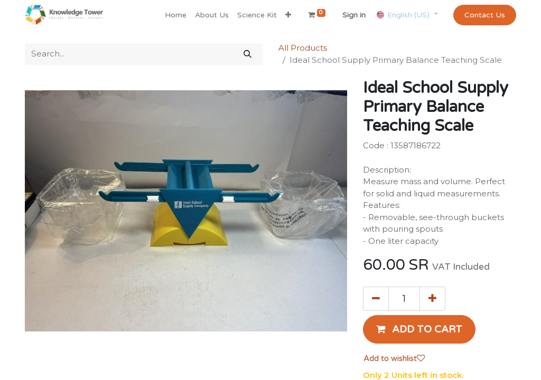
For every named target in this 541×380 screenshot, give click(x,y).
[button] (288, 15)
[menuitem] (176, 15)
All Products (302, 48)
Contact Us (484, 15)
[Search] (247, 54)
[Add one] (432, 299)
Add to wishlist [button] (394, 358)
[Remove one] (376, 299)
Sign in (354, 15)
